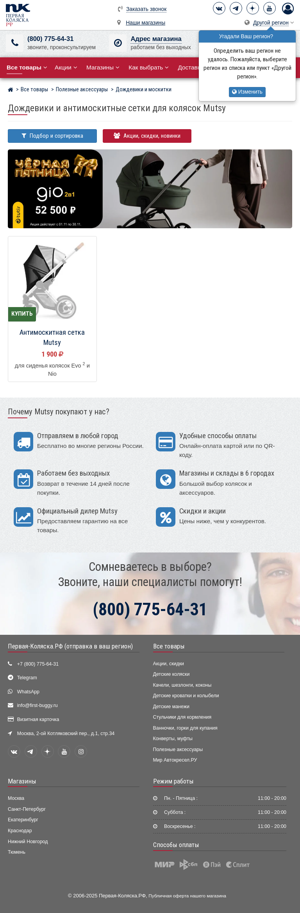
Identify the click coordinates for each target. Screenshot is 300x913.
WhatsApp (28, 692)
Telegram (27, 677)
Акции (66, 67)
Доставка (193, 67)
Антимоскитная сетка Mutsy (52, 337)
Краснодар (20, 830)
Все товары (169, 646)
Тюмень (16, 852)
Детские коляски (171, 674)
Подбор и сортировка (52, 135)
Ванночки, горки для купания (185, 728)
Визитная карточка (38, 719)
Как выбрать (149, 67)
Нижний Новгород (28, 841)
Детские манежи (171, 706)
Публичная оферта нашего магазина (187, 895)
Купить (22, 313)
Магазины (103, 67)
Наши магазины (145, 23)
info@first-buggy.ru (37, 705)
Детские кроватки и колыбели (186, 695)
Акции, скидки (168, 663)
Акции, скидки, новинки (147, 135)
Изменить (247, 92)
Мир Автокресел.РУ (175, 760)
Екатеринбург (23, 819)
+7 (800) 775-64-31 (38, 664)
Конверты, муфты (173, 738)
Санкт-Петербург (27, 809)
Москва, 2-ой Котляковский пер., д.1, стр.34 (65, 733)
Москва (16, 798)
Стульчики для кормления (182, 717)
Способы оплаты (176, 845)
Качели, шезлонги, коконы (182, 685)
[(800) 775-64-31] (14, 43)
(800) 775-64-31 (50, 39)
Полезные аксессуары (178, 749)
